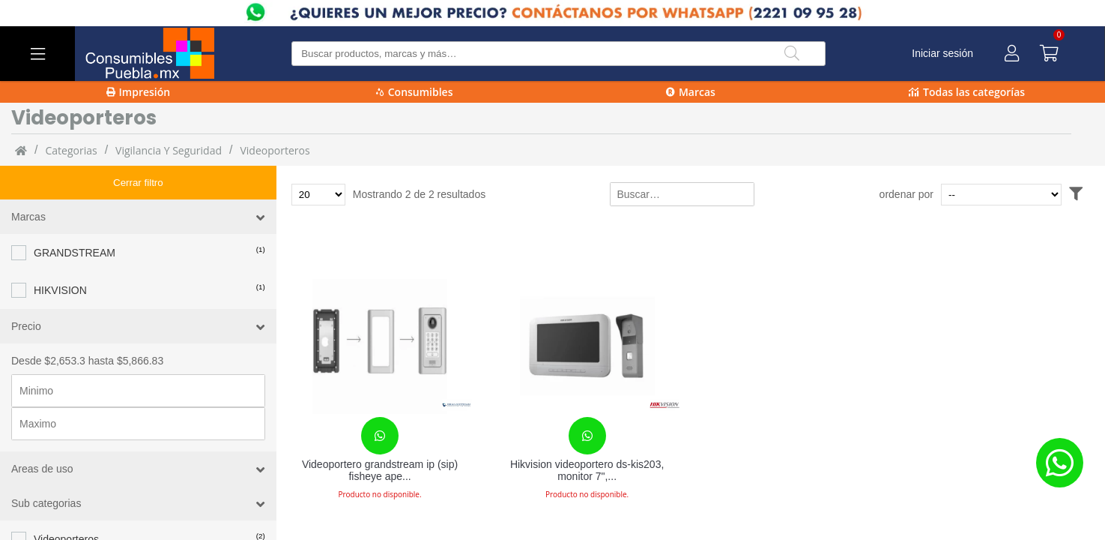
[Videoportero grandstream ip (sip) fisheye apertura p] (380, 346)
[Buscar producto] (558, 53)
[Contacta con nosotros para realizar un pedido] (380, 435)
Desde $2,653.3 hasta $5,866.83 (87, 327)
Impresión (138, 92)
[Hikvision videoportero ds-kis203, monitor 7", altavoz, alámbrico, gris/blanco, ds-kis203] (587, 346)
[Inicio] (21, 150)
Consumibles (414, 92)
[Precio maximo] (138, 390)
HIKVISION (60, 256)
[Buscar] (792, 53)
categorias (71, 150)
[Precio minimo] (138, 357)
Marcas (690, 92)
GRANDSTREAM (74, 219)
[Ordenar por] (1029, 195)
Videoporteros (274, 150)
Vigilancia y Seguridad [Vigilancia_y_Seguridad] (168, 150)
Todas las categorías (967, 92)
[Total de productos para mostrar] (318, 195)
